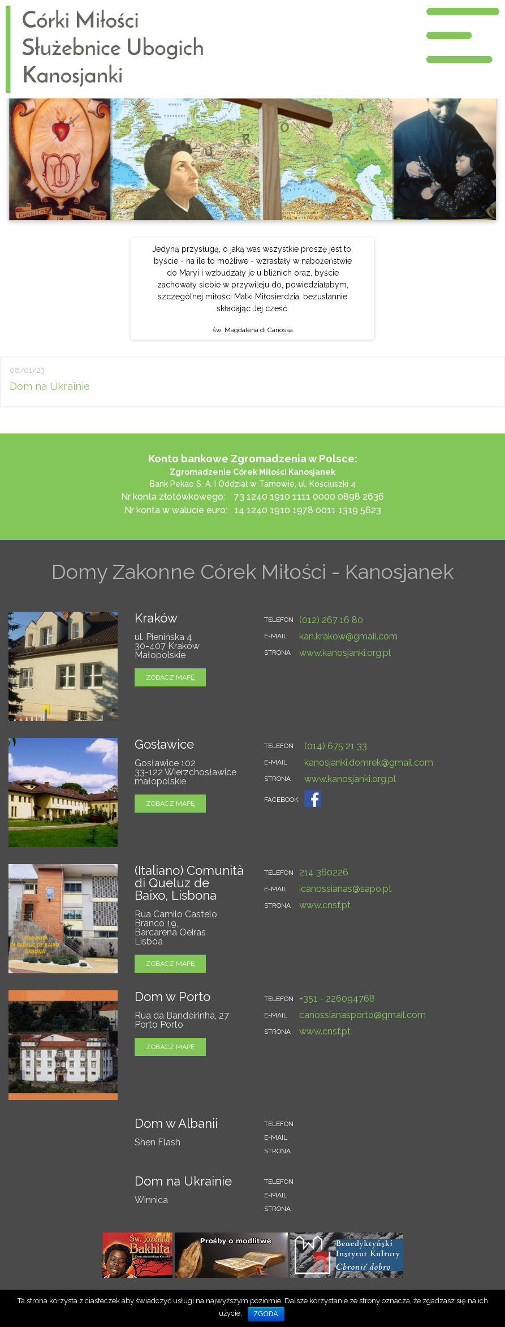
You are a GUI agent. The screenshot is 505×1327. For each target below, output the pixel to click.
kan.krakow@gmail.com (348, 636)
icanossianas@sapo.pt (345, 888)
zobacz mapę (170, 677)
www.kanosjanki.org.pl (345, 652)
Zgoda (266, 1314)
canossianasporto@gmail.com (362, 1015)
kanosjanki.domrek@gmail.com (368, 762)
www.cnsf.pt (325, 905)
